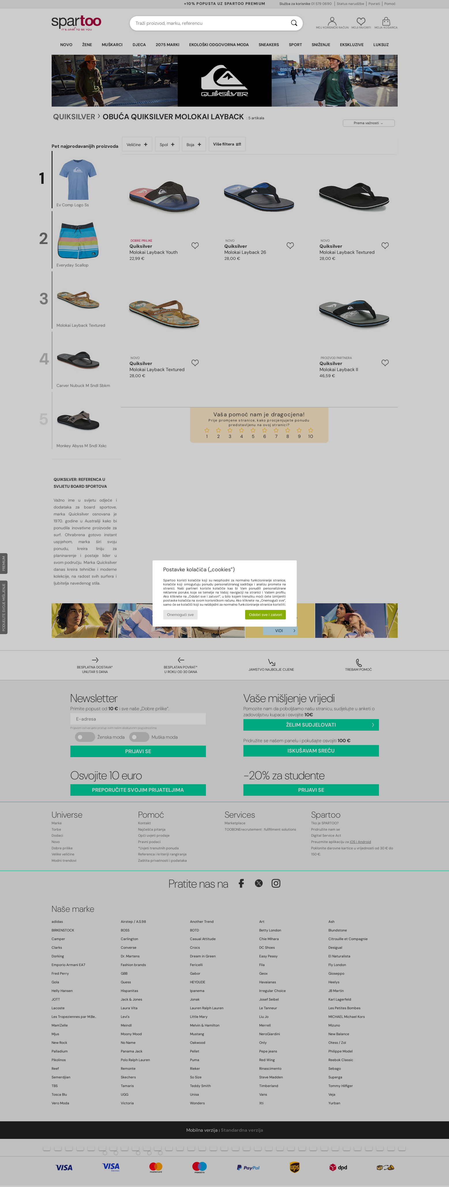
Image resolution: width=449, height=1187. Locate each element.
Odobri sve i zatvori (265, 615)
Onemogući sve (180, 615)
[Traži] (294, 23)
